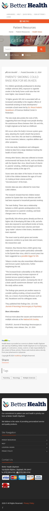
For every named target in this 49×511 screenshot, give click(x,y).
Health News (12, 55)
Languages (11, 14)
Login (9, 17)
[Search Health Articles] (20, 49)
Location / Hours (8, 447)
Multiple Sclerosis (29, 378)
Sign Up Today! (39, 14)
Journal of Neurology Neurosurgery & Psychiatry (23, 306)
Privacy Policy (7, 451)
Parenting (6, 378)
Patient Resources (23, 32)
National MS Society (30, 319)
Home (11, 32)
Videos (26, 55)
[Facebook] (2, 508)
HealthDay (17, 356)
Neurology (16, 378)
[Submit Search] (41, 49)
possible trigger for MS (30, 256)
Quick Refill (27, 14)
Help (19, 14)
